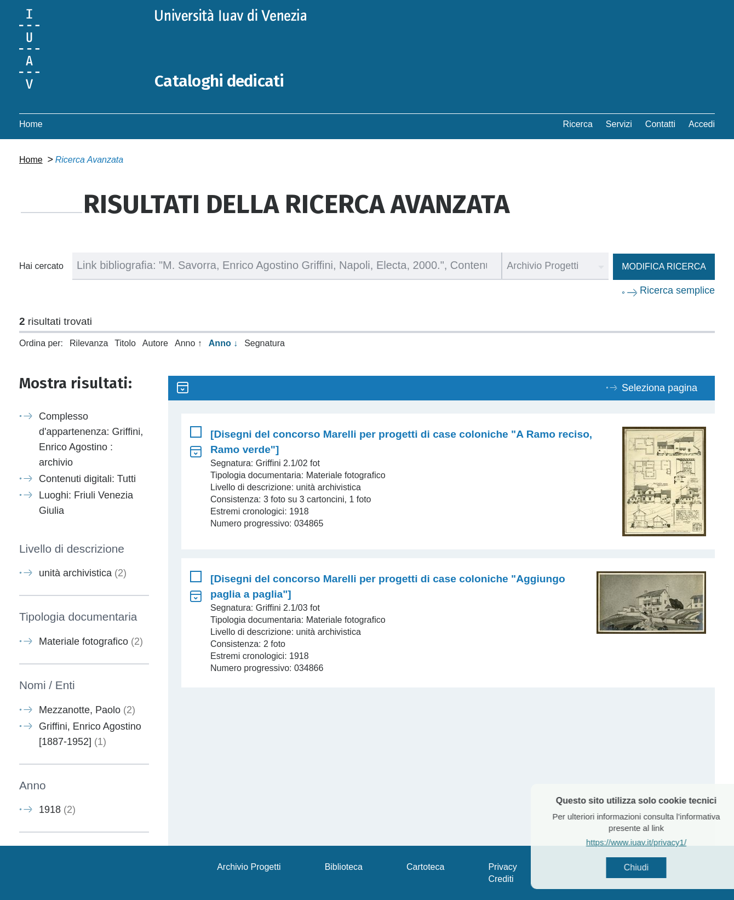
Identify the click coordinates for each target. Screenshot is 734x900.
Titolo (125, 342)
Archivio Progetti (249, 866)
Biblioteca (344, 866)
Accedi (702, 123)
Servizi (619, 123)
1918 (57, 809)
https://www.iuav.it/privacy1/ (657, 842)
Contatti (660, 123)
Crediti (500, 878)
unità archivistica (83, 572)
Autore (155, 342)
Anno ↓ (223, 342)
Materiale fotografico (91, 640)
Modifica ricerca (664, 266)
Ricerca (578, 123)
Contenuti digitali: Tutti (87, 478)
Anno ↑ (188, 342)
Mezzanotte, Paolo (87, 709)
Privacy (502, 866)
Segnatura (264, 342)
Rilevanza (89, 342)
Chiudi (657, 867)
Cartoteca (425, 866)
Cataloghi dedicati (220, 81)
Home (31, 123)
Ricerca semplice (677, 289)
